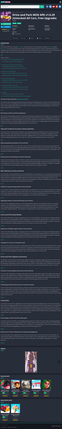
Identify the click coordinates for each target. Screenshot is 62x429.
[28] (3, 281)
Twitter (23, 38)
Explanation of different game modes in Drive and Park (15, 80)
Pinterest (31, 38)
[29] (1, 297)
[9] (1, 154)
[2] (2, 55)
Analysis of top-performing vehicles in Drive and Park (14, 73)
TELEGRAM (5, 27)
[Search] (22, 6)
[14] (3, 183)
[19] (1, 225)
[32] (3, 315)
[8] (2, 140)
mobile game (21, 47)
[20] (3, 225)
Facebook (15, 38)
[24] (3, 253)
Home (13, 12)
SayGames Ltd (15, 27)
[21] (1, 239)
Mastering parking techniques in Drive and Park (13, 66)
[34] (3, 329)
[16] (3, 197)
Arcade (21, 12)
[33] (1, 329)
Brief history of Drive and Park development (12, 61)
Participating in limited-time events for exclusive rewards (15, 89)
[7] (1, 140)
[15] (1, 197)
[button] (60, 2)
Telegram (39, 38)
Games (17, 12)
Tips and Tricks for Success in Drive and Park (12, 64)
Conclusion (4, 92)
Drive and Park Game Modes (8, 78)
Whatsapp (47, 38)
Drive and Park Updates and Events (9, 85)
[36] (3, 343)
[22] (3, 239)
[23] (1, 253)
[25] (1, 267)
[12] (3, 167)
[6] (2, 125)
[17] (1, 211)
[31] (1, 315)
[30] (3, 297)
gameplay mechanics (22, 99)
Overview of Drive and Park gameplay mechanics (14, 59)
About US (15, 427)
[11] (1, 167)
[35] (1, 343)
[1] (1, 55)
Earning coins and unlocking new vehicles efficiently (14, 68)
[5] (1, 125)
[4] (2, 110)
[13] (1, 183)
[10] (3, 154)
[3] (1, 110)
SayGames (4, 48)
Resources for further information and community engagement (17, 96)
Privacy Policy (3, 427)
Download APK (6, 24)
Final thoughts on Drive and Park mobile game (13, 94)
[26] (3, 267)
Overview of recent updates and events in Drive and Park (15, 87)
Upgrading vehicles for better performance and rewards (15, 75)
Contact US (9, 427)
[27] (1, 281)
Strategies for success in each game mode (12, 82)
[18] (3, 211)
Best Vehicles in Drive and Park (9, 71)
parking (50, 47)
